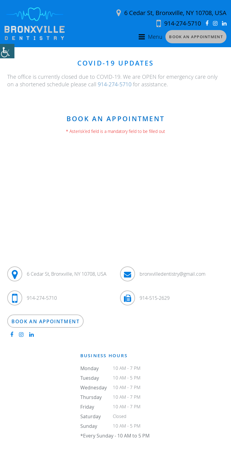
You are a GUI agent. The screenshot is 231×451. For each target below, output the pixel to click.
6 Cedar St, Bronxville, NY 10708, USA (171, 13)
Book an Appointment (196, 36)
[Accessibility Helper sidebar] (7, 51)
